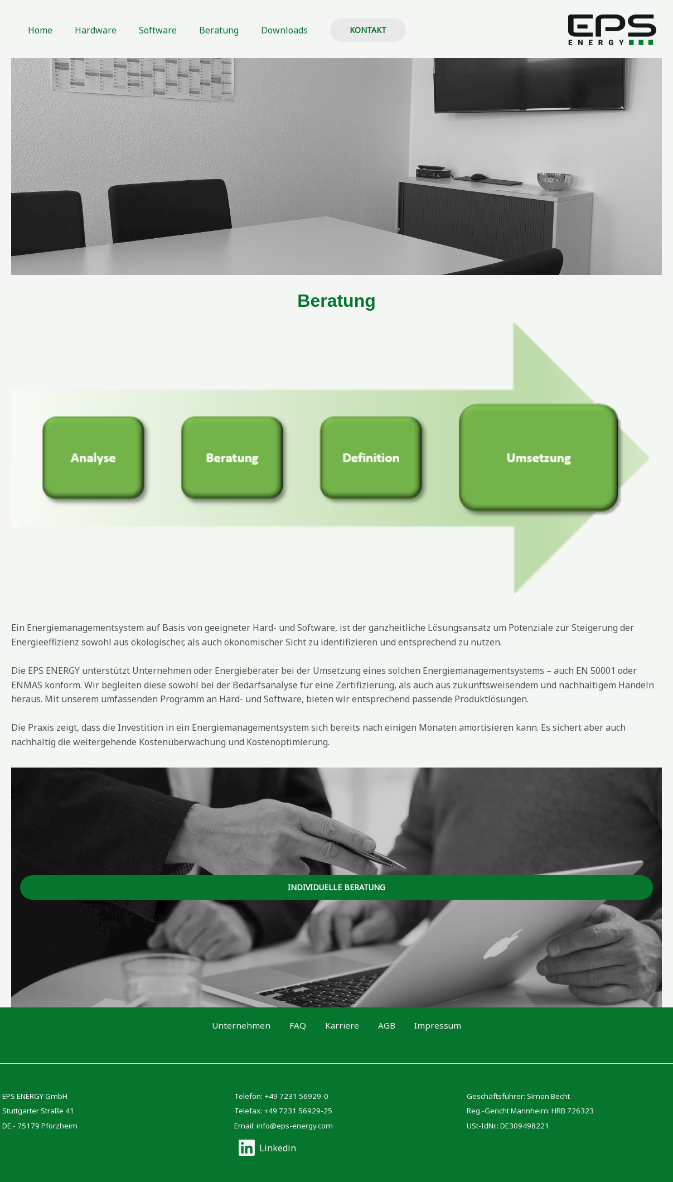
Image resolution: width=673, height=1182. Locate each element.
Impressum (419, 1025)
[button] (346, 30)
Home (38, 30)
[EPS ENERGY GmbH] (612, 29)
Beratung (203, 30)
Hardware (89, 30)
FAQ (306, 1025)
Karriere (341, 1025)
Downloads (264, 30)
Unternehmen (259, 1025)
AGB (377, 1025)
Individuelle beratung (336, 887)
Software (147, 30)
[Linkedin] (267, 1147)
